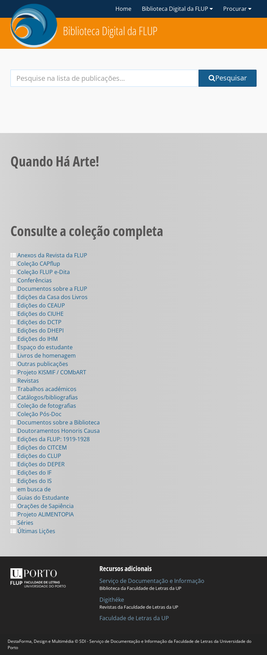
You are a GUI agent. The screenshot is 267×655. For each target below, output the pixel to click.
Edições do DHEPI (37, 330)
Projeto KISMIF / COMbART (48, 372)
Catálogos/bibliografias (44, 397)
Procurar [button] (237, 9)
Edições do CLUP (35, 456)
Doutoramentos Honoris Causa (55, 431)
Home (123, 9)
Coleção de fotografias (43, 406)
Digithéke (111, 599)
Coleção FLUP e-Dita (40, 272)
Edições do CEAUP (37, 305)
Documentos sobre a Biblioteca (55, 422)
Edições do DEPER (37, 464)
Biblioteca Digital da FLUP (110, 31)
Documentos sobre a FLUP (48, 289)
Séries (21, 523)
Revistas (24, 380)
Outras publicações (39, 364)
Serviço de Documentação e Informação (151, 581)
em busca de (30, 489)
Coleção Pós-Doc (36, 414)
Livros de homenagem (43, 355)
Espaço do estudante (41, 347)
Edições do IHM (34, 339)
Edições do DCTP (36, 322)
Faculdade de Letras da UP (134, 618)
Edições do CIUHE (37, 314)
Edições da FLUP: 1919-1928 (50, 439)
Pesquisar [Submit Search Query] (228, 78)
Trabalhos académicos (43, 389)
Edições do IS (31, 481)
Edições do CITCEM (38, 447)
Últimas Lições (32, 531)
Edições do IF (30, 472)
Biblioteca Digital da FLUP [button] (177, 9)
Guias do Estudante (39, 497)
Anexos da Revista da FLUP (48, 255)
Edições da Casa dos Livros (49, 297)
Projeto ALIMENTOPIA (42, 514)
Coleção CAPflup (35, 263)
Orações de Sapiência (42, 506)
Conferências (31, 280)
